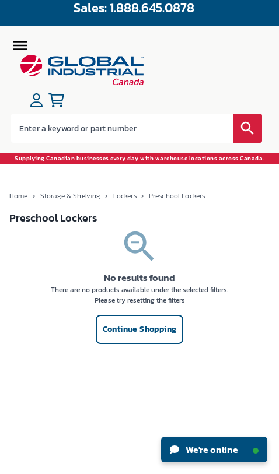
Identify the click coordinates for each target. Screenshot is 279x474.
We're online (214, 450)
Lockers (125, 196)
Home (18, 196)
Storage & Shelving (70, 196)
